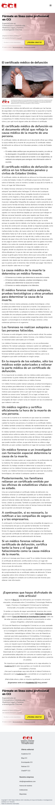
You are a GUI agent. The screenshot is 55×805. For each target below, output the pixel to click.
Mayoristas (22, 794)
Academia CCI (9, 666)
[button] (50, 5)
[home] (9, 5)
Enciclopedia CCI (27, 762)
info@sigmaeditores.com (27, 781)
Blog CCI (16, 600)
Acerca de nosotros (25, 785)
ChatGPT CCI (25, 770)
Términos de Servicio (18, 47)
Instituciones (23, 790)
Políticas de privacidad (29, 47)
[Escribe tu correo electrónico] (13, 42)
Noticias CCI (25, 766)
